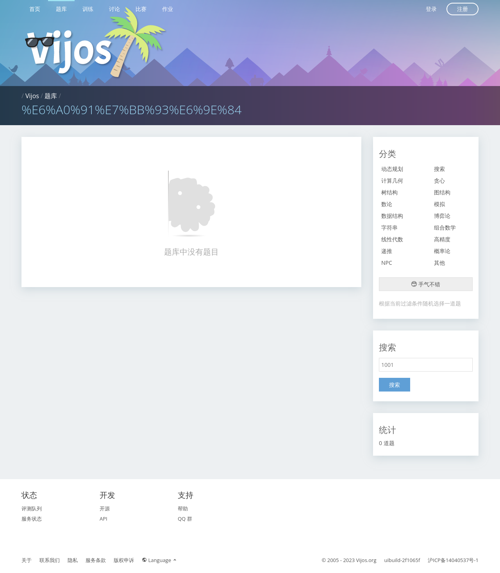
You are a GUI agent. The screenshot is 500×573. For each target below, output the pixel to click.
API (103, 518)
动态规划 (392, 168)
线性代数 (392, 239)
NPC (386, 262)
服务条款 (96, 560)
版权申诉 (124, 560)
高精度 (442, 239)
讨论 (114, 9)
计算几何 (392, 180)
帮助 (183, 508)
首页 (34, 9)
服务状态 (31, 518)
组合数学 (445, 227)
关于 (26, 560)
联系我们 (49, 560)
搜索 (439, 168)
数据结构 (392, 215)
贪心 (439, 180)
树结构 (389, 192)
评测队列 (31, 508)
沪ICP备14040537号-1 (453, 560)
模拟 (439, 204)
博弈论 (442, 215)
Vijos (32, 96)
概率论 (442, 251)
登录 (431, 9)
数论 (386, 204)
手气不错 (425, 284)
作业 (167, 9)
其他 (439, 262)
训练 (87, 9)
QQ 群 (185, 518)
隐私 (73, 560)
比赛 (141, 9)
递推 (386, 251)
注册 (462, 9)
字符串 (389, 227)
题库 (61, 9)
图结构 (442, 192)
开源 (105, 508)
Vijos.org (366, 560)
